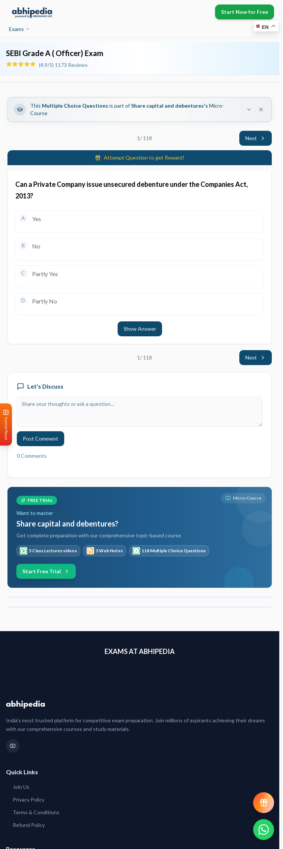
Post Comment (40, 438)
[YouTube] (12, 746)
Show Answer (140, 328)
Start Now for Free (244, 12)
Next (255, 138)
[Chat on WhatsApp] (263, 829)
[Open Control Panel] (6, 425)
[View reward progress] (263, 802)
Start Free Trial (46, 571)
